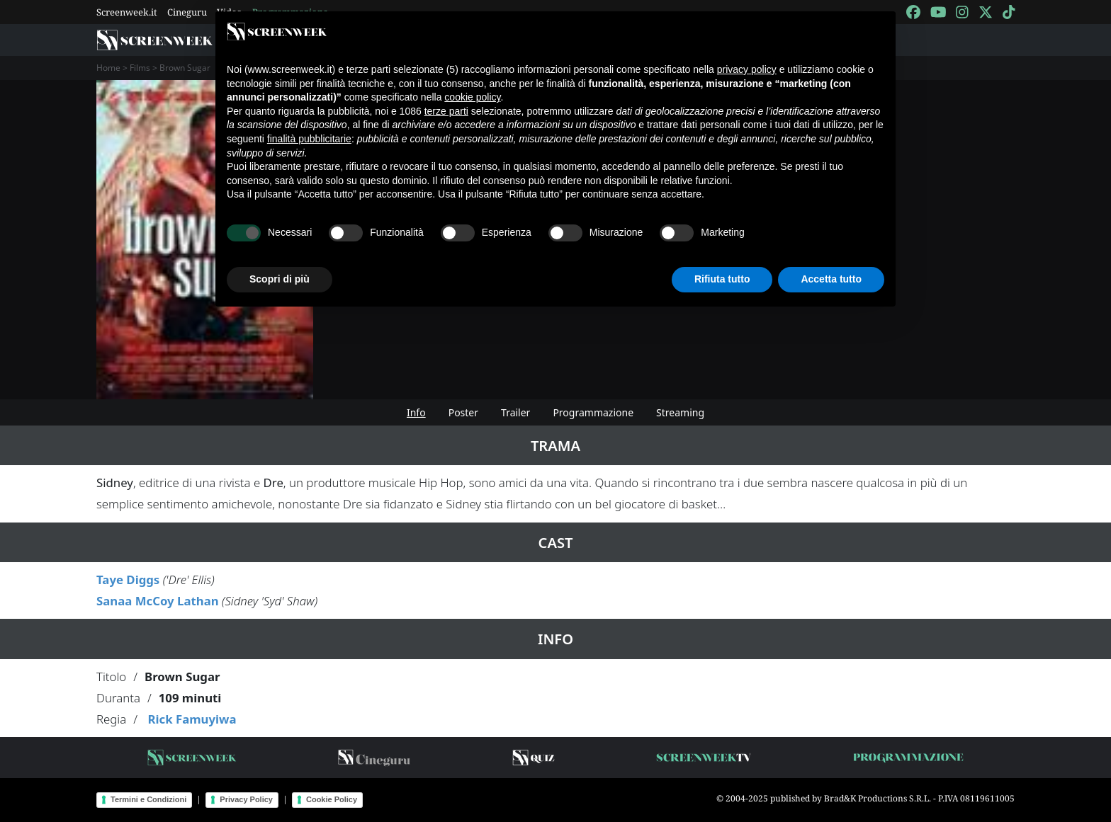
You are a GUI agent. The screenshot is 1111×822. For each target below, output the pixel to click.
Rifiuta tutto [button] (722, 279)
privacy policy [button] (747, 69)
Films (140, 68)
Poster (463, 412)
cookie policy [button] (472, 97)
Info (416, 412)
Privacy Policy (246, 799)
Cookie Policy (331, 799)
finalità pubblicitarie (309, 138)
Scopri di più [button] (279, 279)
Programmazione (593, 412)
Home (108, 68)
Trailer (515, 412)
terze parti (446, 111)
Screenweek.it (126, 12)
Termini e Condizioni (148, 799)
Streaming (680, 412)
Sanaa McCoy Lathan (157, 601)
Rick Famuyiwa (191, 719)
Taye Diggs (127, 579)
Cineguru (187, 12)
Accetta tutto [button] (831, 279)
